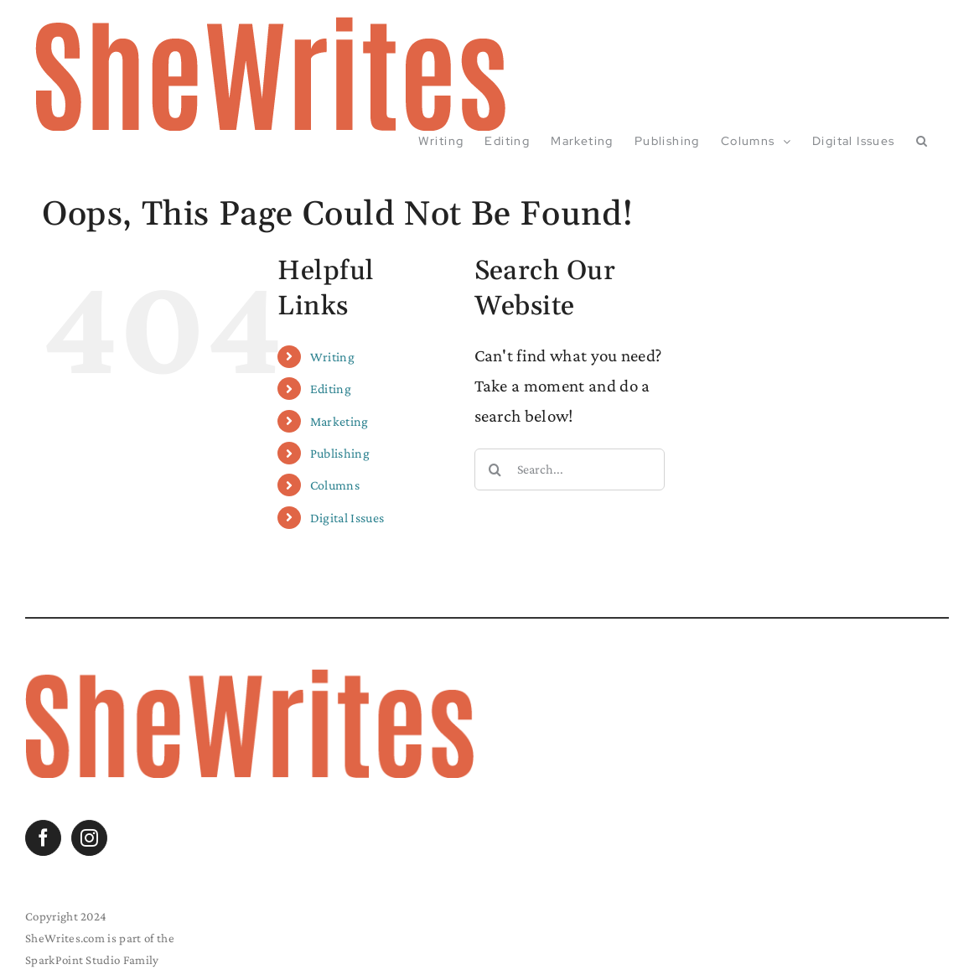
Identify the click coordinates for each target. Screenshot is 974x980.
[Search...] (570, 469)
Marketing (339, 421)
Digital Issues (347, 518)
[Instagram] (89, 838)
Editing (330, 388)
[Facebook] (43, 838)
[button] (922, 141)
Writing (332, 357)
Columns (335, 485)
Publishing (340, 453)
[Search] (495, 469)
